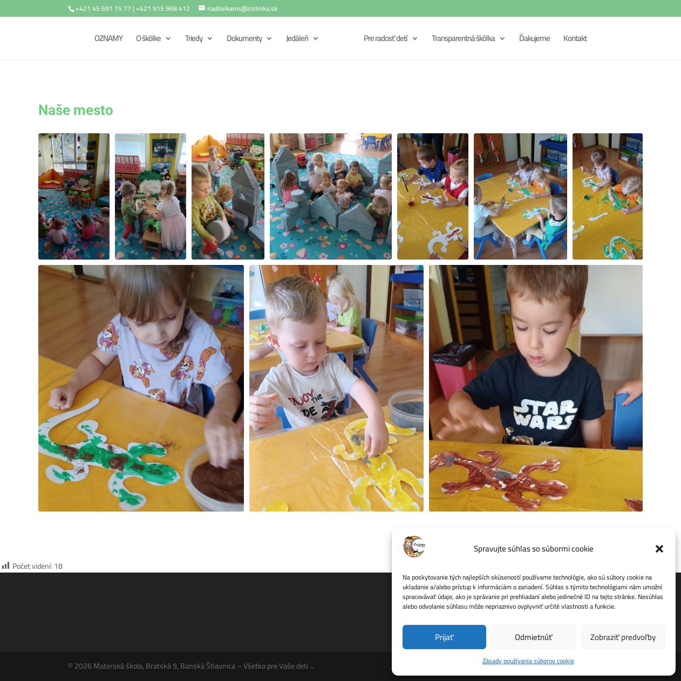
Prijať (444, 637)
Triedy (193, 40)
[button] (659, 548)
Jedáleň (297, 40)
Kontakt (575, 40)
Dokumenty (244, 40)
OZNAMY (108, 40)
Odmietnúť (534, 637)
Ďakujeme (534, 40)
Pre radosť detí (385, 40)
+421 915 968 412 (163, 8)
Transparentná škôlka (463, 40)
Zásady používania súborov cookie (528, 661)
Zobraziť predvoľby (623, 637)
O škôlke (148, 40)
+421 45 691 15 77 (103, 8)
